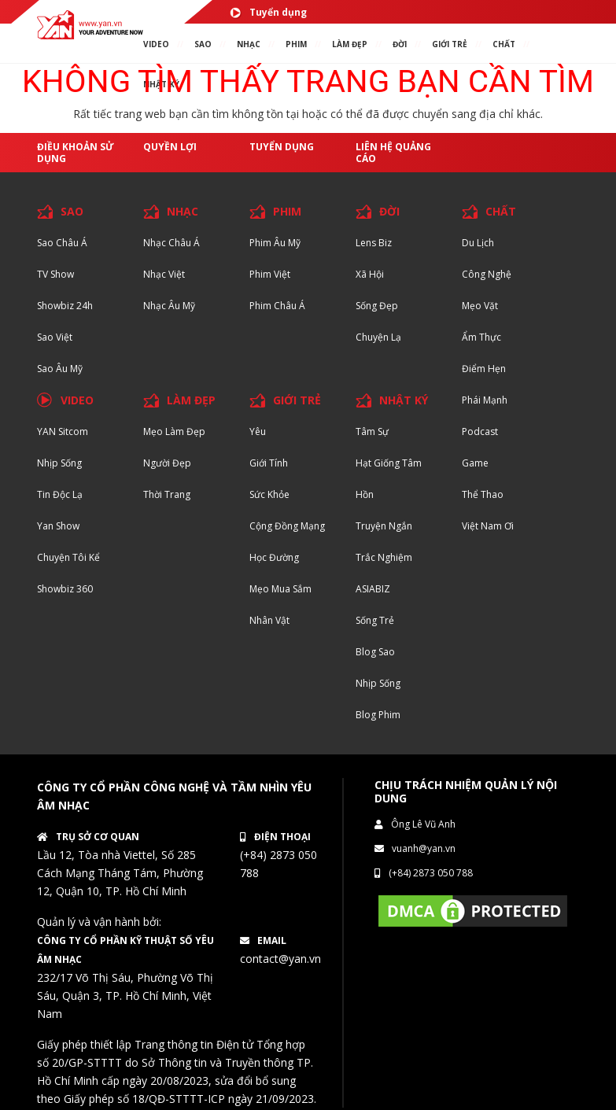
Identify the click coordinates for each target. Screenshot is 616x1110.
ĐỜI (400, 44)
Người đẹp (167, 463)
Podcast (480, 431)
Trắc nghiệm (384, 557)
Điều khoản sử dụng (75, 152)
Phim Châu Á (277, 305)
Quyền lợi (170, 146)
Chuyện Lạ (378, 337)
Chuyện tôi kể (68, 557)
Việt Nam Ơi (488, 526)
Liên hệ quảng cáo (393, 152)
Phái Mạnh (484, 400)
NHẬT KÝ (403, 400)
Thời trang (166, 494)
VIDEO (156, 44)
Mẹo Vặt (480, 305)
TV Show (55, 274)
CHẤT (500, 211)
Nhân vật (269, 620)
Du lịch (478, 242)
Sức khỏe (269, 494)
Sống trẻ (375, 620)
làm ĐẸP (349, 44)
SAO (203, 44)
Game (475, 463)
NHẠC (248, 44)
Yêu (257, 431)
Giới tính (268, 463)
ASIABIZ (373, 589)
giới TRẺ (449, 44)
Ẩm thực (481, 337)
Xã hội (370, 274)
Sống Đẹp (377, 305)
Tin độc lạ (60, 494)
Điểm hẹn (484, 368)
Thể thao (482, 494)
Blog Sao (375, 651)
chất (503, 44)
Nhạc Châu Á (171, 242)
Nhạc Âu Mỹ (169, 305)
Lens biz (374, 242)
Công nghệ (486, 274)
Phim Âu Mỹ (275, 242)
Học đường (274, 557)
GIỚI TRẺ (297, 400)
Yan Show (58, 526)
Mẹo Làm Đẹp (174, 431)
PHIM (296, 44)
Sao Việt (54, 337)
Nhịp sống (59, 463)
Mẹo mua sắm (280, 589)
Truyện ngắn (384, 526)
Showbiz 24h (65, 305)
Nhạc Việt (164, 274)
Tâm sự (372, 431)
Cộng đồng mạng (287, 526)
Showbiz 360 (65, 589)
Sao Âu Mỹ (60, 368)
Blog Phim (378, 714)
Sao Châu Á (62, 242)
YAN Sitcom (62, 431)
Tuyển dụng (268, 12)
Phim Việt (269, 274)
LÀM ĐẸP (191, 400)
